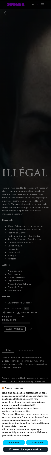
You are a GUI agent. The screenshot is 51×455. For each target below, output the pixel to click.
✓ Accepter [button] (37, 442)
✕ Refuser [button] (14, 442)
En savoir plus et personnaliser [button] (25, 449)
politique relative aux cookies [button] (16, 411)
